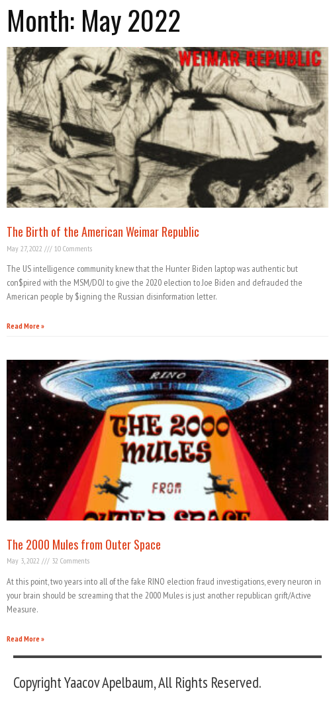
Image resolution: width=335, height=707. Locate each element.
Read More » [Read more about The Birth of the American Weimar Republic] (25, 326)
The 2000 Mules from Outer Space (84, 544)
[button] (325, 15)
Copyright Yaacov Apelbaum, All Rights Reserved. (137, 682)
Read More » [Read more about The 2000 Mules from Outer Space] (25, 639)
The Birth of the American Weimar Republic (103, 231)
